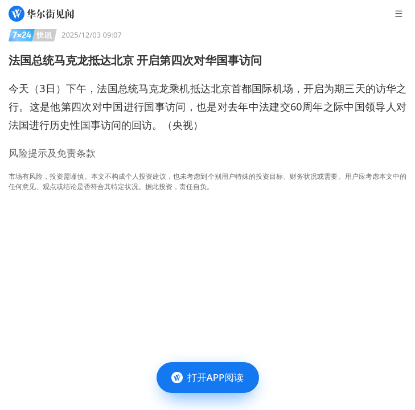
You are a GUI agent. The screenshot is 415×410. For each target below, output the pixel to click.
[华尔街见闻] (41, 14)
